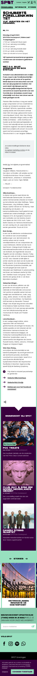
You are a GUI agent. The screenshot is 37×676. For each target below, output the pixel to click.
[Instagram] (10, 644)
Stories (32, 7)
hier (8, 165)
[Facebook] (4, 644)
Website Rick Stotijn (15, 382)
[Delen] (5, 402)
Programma (7, 7)
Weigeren (5, 671)
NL (4, 30)
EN (7, 30)
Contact (18, 2)
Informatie (20, 7)
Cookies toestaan (22, 671)
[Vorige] (10, 559)
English (24, 2)
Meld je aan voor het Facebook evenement (19, 388)
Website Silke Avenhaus (16, 378)
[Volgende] (26, 559)
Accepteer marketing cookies (15, 150)
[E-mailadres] (18, 626)
